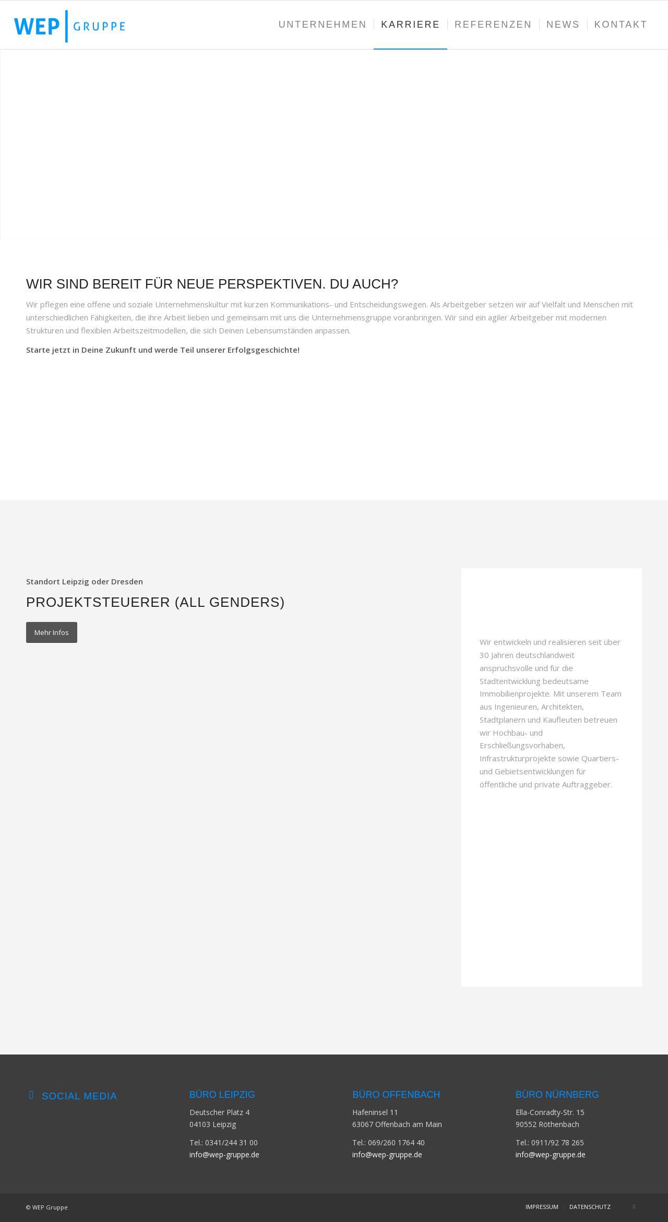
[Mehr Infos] (51, 632)
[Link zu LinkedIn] (634, 1206)
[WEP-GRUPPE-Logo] (80, 25)
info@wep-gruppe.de (224, 1154)
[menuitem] (323, 25)
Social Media (79, 1096)
